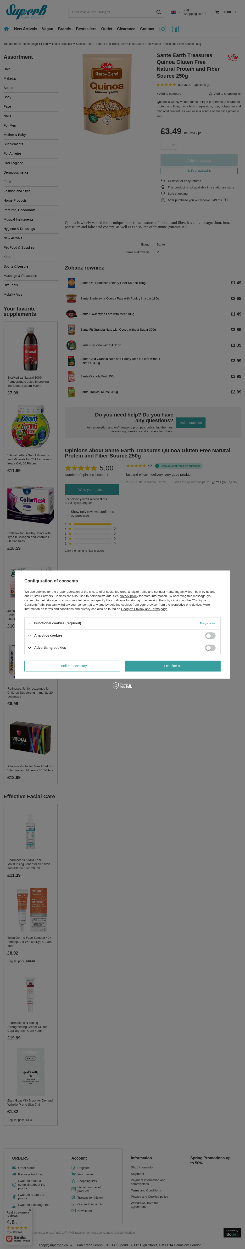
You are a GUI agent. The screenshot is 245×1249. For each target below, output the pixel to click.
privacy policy (128, 596)
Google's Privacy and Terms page (144, 609)
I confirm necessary (72, 666)
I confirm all (172, 666)
